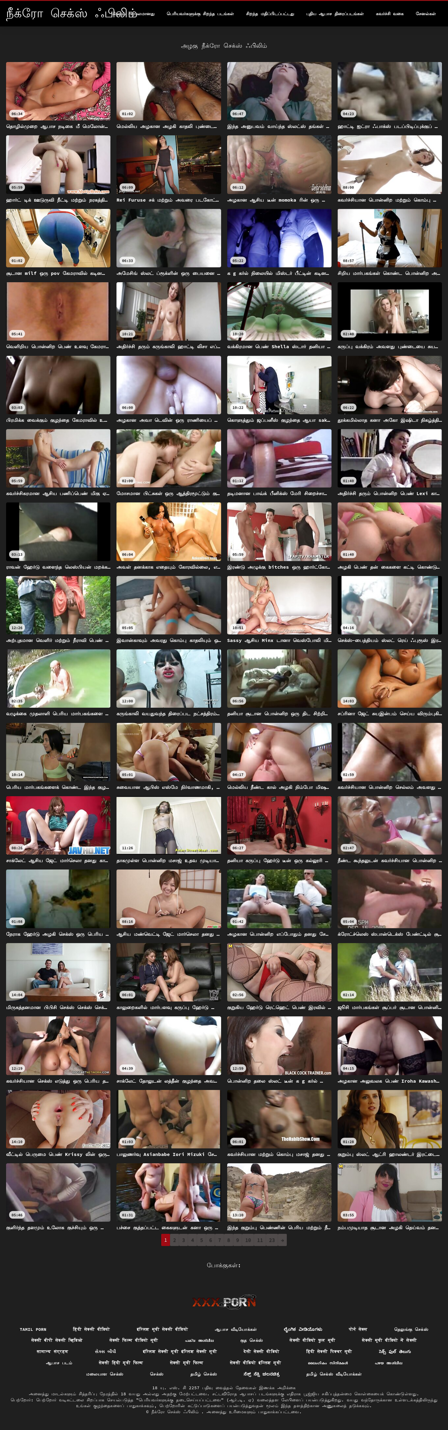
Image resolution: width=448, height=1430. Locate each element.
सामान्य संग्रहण (52, 1351)
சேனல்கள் (426, 13)
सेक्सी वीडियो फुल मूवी (312, 1340)
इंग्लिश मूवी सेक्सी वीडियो (162, 1329)
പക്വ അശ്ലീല (199, 1340)
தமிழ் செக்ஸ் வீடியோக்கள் (334, 1374)
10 (248, 1240)
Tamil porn (33, 1329)
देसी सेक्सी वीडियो (261, 1351)
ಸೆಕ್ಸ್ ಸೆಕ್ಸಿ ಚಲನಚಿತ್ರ (262, 1374)
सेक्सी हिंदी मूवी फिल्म (121, 1363)
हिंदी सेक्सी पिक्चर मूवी (329, 1351)
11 (260, 1240)
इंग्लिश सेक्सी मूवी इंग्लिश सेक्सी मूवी (180, 1351)
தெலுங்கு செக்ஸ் (411, 1329)
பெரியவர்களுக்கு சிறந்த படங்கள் (200, 13)
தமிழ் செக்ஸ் (203, 1374)
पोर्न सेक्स (358, 1329)
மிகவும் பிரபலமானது (132, 13)
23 (272, 1240)
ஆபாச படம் (59, 1363)
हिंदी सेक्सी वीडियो (91, 1329)
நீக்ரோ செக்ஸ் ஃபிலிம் (176, 1411)
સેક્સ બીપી (105, 1351)
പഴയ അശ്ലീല (388, 1363)
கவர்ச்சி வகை (390, 13)
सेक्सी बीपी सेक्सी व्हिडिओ (57, 1340)
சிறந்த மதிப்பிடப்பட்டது (270, 13)
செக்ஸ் (156, 1374)
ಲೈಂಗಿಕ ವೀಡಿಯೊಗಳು (303, 1329)
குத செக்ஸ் (251, 1340)
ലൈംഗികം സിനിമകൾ (328, 1363)
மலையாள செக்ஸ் (104, 1374)
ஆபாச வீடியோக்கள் (236, 1329)
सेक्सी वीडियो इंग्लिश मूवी (255, 1363)
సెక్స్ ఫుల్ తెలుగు (395, 1351)
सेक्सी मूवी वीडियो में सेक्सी (389, 1340)
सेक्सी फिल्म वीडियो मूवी (133, 1340)
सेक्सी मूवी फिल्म (186, 1363)
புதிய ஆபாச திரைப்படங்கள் (335, 13)
